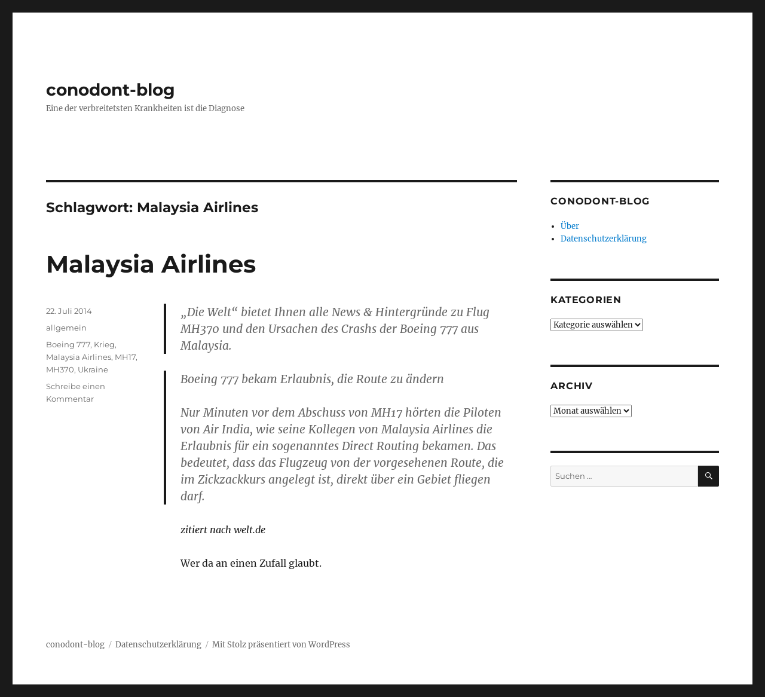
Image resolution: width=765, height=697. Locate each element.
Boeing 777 (68, 344)
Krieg (104, 344)
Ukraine (93, 369)
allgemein (66, 327)
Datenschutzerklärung (604, 239)
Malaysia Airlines (151, 264)
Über (570, 226)
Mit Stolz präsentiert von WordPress (281, 645)
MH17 (125, 357)
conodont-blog (110, 90)
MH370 (60, 369)
